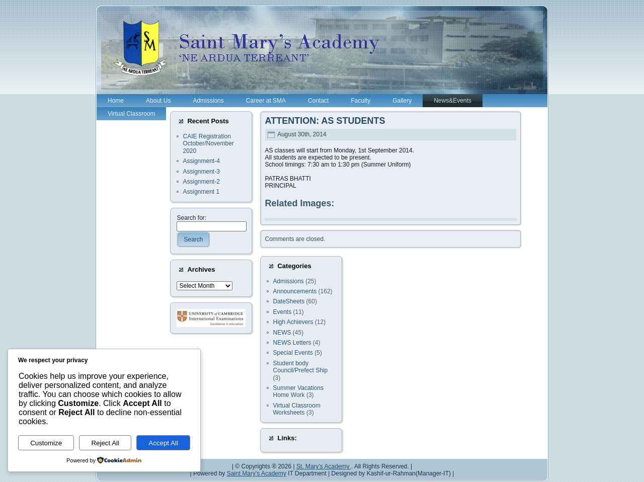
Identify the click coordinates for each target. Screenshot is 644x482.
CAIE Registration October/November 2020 (208, 143)
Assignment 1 (201, 191)
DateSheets (288, 301)
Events (282, 311)
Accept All (163, 443)
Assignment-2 (201, 181)
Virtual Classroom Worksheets (296, 409)
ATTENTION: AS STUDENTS (325, 121)
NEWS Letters (292, 342)
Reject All (105, 443)
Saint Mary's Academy (256, 473)
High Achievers (293, 322)
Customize (46, 443)
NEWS (282, 332)
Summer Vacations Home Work (298, 391)
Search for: (191, 217)
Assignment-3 (201, 171)
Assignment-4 (201, 161)
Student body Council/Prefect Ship (300, 367)
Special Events (292, 352)
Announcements (294, 291)
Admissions (288, 281)
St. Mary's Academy (323, 466)
